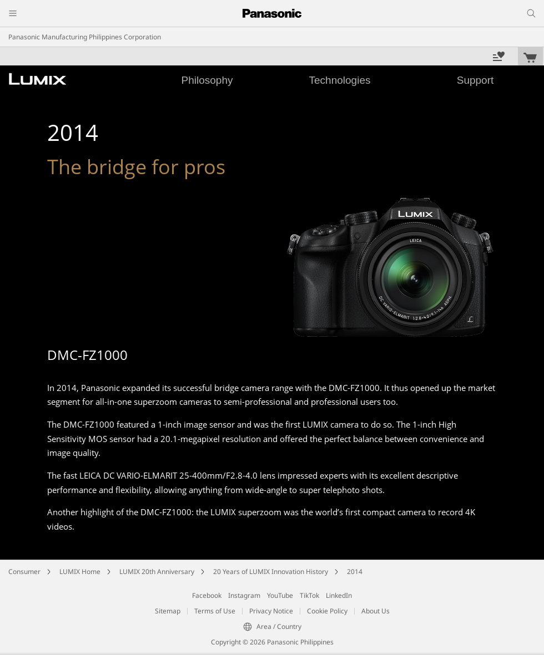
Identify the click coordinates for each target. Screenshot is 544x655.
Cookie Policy (327, 611)
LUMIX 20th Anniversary (156, 571)
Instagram (244, 595)
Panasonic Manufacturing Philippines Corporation (84, 37)
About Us (375, 611)
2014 (354, 571)
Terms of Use (214, 611)
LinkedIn (339, 595)
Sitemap (167, 611)
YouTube (280, 595)
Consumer (24, 571)
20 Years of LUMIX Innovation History (270, 571)
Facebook (206, 595)
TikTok (309, 595)
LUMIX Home (79, 571)
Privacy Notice (271, 611)
